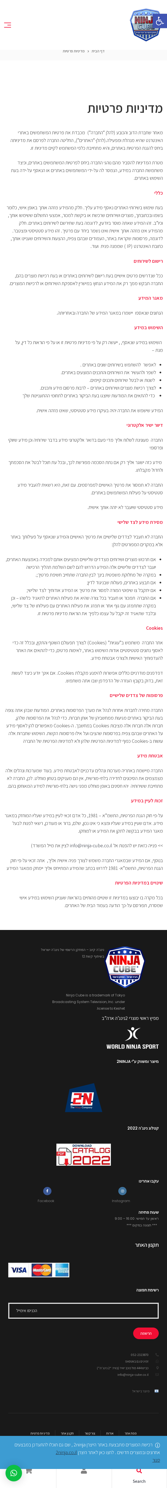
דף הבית (98, 51)
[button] (160, 21)
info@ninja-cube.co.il (91, 845)
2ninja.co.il (66, 1452)
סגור (156, 1460)
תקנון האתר (147, 1244)
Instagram (121, 1201)
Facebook (46, 1201)
